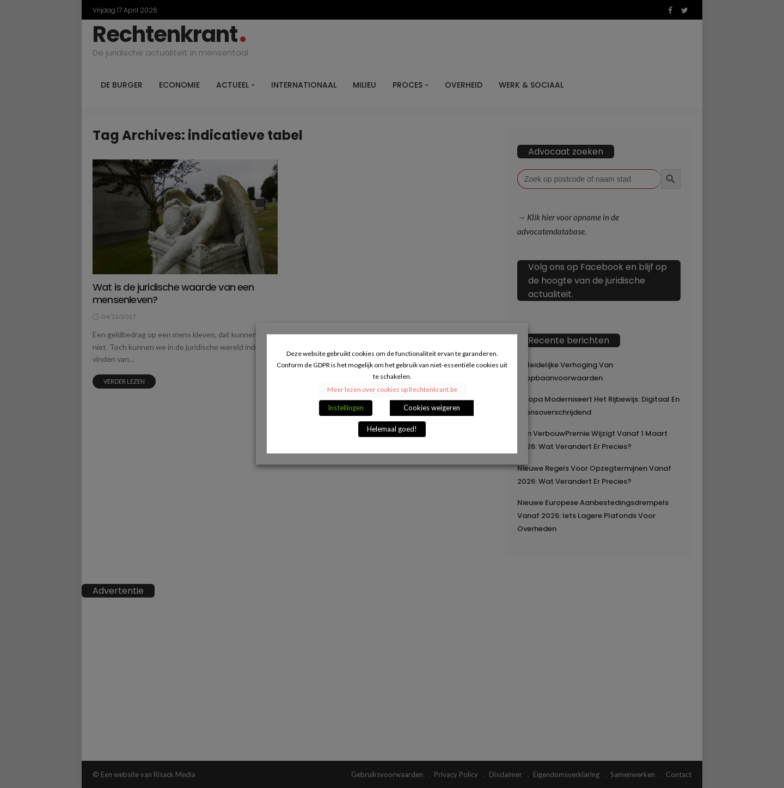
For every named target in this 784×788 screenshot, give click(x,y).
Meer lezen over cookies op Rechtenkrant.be (392, 390)
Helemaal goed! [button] (392, 429)
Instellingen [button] (346, 408)
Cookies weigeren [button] (431, 408)
